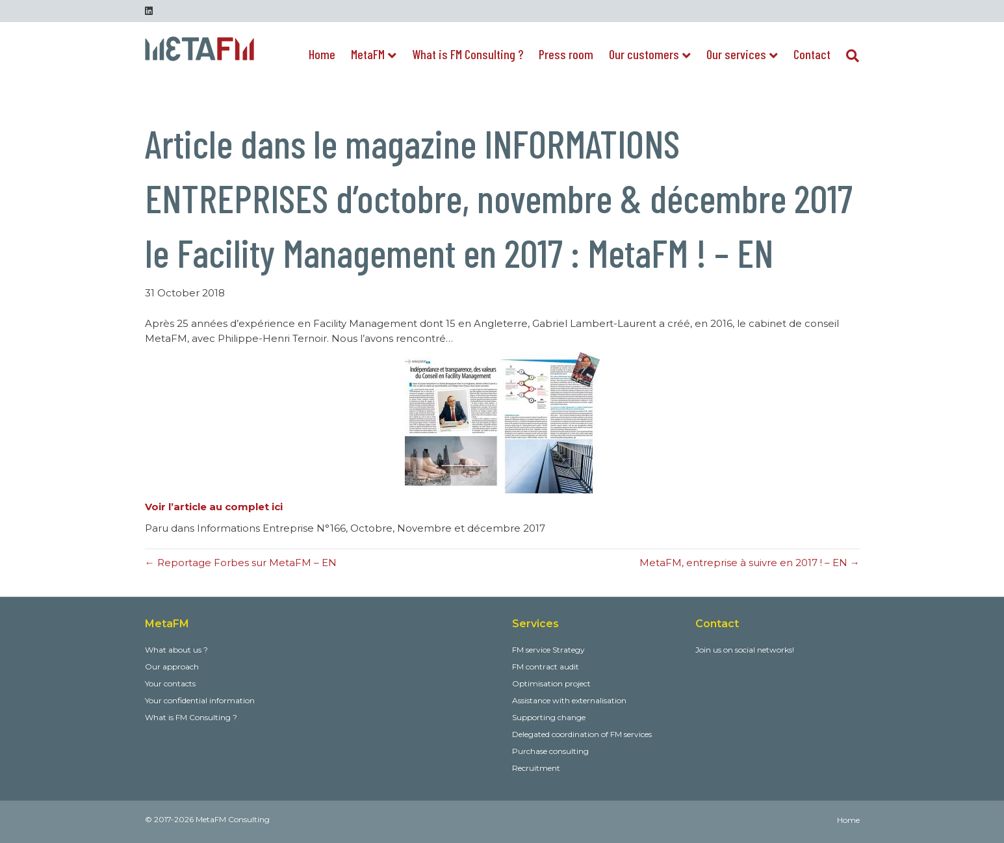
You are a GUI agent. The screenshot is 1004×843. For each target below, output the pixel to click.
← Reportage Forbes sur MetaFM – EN (241, 562)
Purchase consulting (550, 751)
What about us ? (176, 650)
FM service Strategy (548, 650)
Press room (566, 54)
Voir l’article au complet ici (214, 506)
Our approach (172, 666)
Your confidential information (200, 700)
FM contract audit (545, 666)
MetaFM (368, 54)
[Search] (848, 56)
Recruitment (536, 768)
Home (322, 54)
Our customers (644, 54)
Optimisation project (551, 683)
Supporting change (549, 717)
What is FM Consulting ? (467, 54)
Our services (736, 54)
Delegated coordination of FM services (582, 734)
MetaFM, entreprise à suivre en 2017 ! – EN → (749, 562)
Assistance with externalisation (569, 700)
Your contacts (170, 683)
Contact (811, 54)
